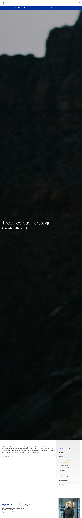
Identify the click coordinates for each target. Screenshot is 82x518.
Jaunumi (45, 7)
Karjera (53, 7)
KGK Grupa (74, 2)
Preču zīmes (36, 7)
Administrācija (63, 473)
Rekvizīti (61, 456)
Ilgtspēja (61, 484)
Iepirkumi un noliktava (65, 467)
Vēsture (61, 452)
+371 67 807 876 (26, 2)
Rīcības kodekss (63, 480)
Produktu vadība (64, 465)
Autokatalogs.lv (67, 2)
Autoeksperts (59, 2)
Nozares (26, 7)
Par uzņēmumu (63, 7)
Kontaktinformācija (64, 460)
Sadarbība (18, 7)
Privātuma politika (64, 476)
